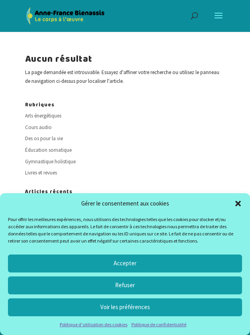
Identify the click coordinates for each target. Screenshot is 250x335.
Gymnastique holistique (50, 161)
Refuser (125, 285)
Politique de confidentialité (158, 324)
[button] (238, 204)
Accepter (125, 263)
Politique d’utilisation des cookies (93, 324)
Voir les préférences (125, 307)
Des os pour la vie (44, 138)
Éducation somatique (48, 150)
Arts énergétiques (43, 115)
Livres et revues (41, 172)
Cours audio (38, 127)
